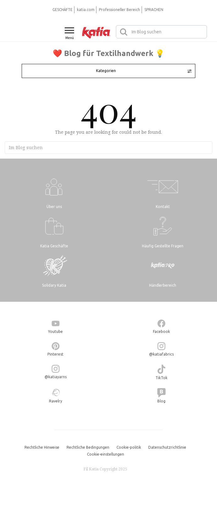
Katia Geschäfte (54, 246)
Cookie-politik (129, 447)
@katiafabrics (161, 354)
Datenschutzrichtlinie (167, 447)
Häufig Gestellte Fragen (162, 246)
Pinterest (55, 354)
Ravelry (55, 401)
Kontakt (163, 207)
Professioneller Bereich (119, 10)
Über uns (54, 207)
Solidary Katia (54, 285)
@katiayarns (56, 377)
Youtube (55, 331)
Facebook (161, 331)
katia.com (86, 10)
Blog (161, 401)
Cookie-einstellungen (105, 454)
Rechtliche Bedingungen (88, 447)
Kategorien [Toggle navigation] (144, 70)
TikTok (161, 378)
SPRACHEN (153, 10)
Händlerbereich (162, 285)
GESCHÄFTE (62, 10)
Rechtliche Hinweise (41, 447)
